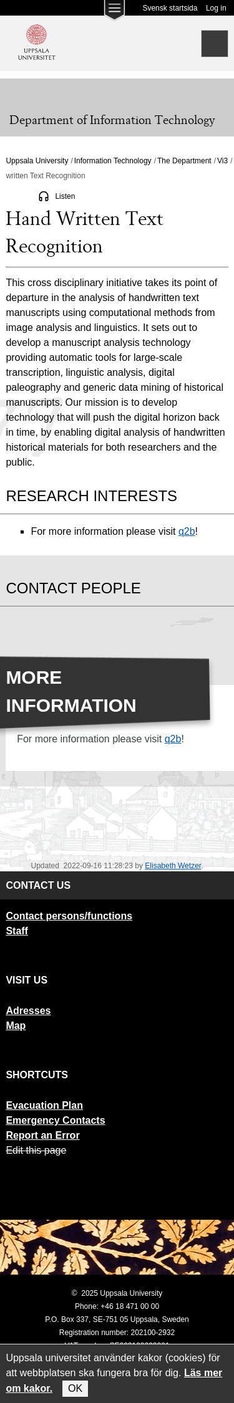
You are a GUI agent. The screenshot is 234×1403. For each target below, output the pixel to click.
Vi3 (222, 160)
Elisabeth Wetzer (173, 865)
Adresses (28, 1010)
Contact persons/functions (69, 916)
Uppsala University (37, 160)
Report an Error (42, 1135)
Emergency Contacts (55, 1120)
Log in (216, 8)
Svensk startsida (169, 8)
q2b (186, 531)
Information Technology (113, 160)
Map (16, 1025)
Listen (65, 196)
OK (75, 1388)
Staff (17, 931)
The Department (184, 160)
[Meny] (18, 91)
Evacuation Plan (44, 1105)
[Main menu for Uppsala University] (114, 13)
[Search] (214, 43)
